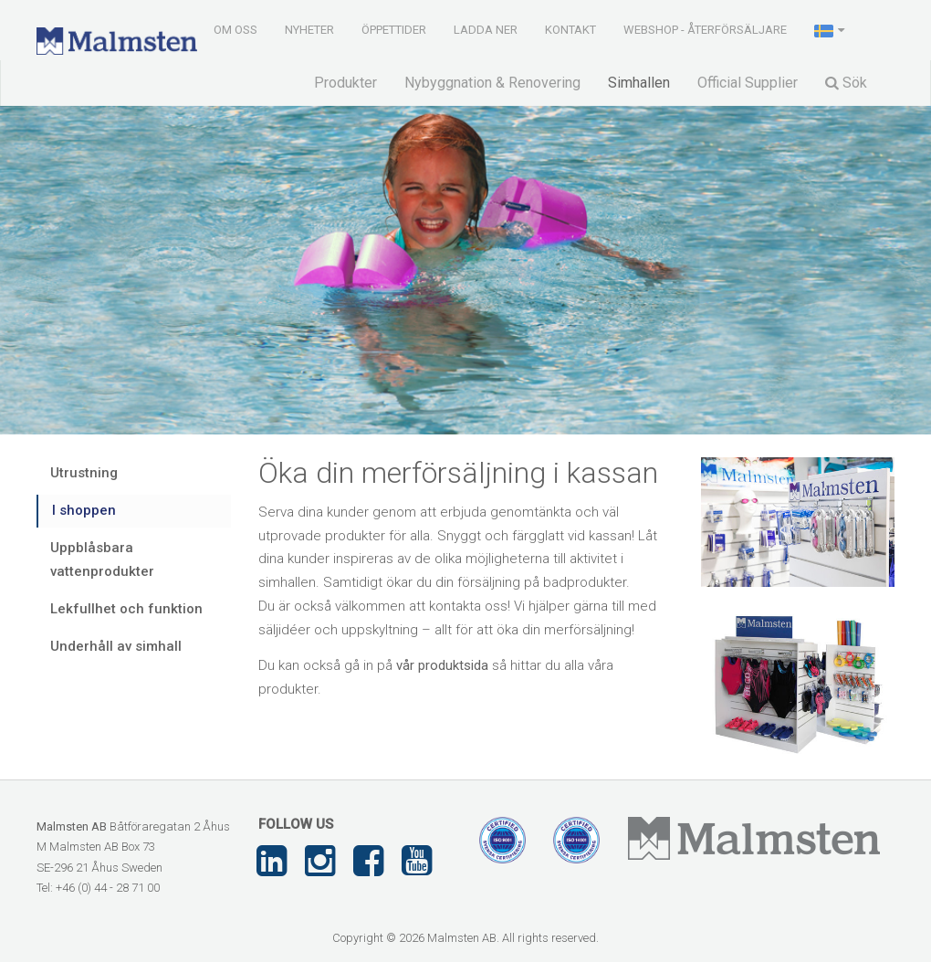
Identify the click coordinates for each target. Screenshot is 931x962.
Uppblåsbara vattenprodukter (102, 559)
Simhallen (639, 82)
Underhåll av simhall (116, 646)
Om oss (235, 30)
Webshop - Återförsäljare (705, 30)
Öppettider (393, 30)
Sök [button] (846, 82)
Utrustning (84, 473)
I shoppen (84, 510)
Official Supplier (747, 82)
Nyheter (309, 30)
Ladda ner (486, 30)
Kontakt (570, 30)
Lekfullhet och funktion (126, 609)
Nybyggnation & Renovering (492, 82)
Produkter (345, 82)
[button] (831, 29)
